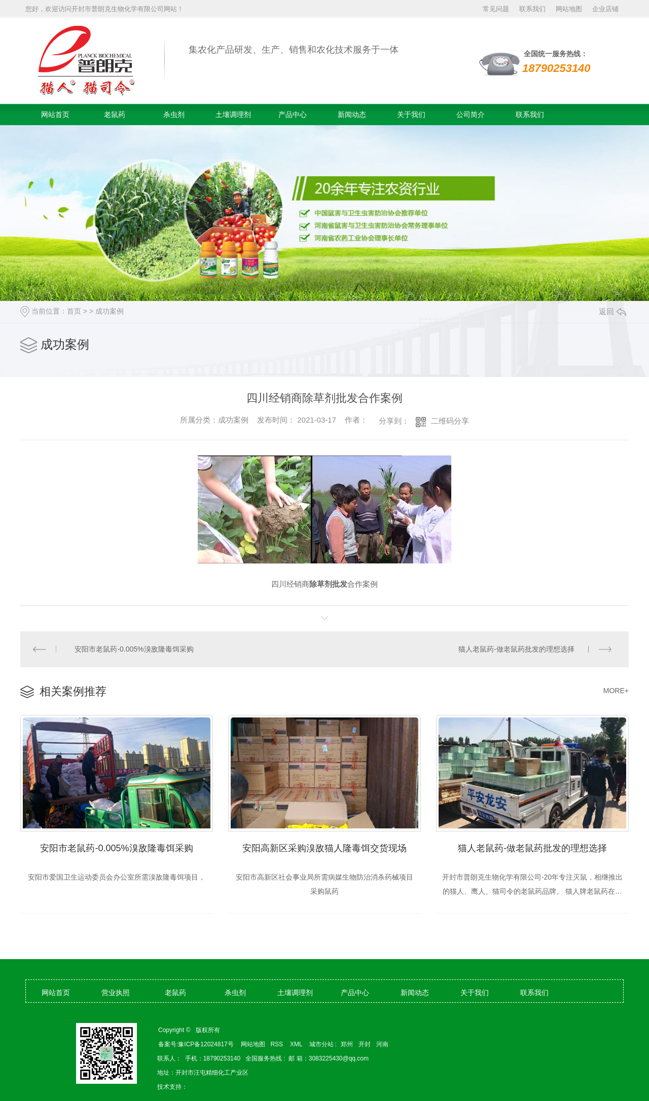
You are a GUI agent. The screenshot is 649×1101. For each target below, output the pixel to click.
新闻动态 (352, 114)
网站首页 (55, 114)
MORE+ (616, 691)
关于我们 (411, 114)
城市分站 (321, 1044)
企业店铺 (605, 9)
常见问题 (496, 9)
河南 (382, 1044)
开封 (364, 1044)
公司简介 (470, 114)
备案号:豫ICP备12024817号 (196, 1044)
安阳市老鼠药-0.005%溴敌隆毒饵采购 (134, 649)
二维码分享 (450, 420)
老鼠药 (114, 114)
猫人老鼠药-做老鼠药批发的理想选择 (516, 649)
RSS (277, 1044)
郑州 (347, 1044)
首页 (74, 311)
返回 (612, 311)
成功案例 (109, 311)
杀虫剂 (174, 114)
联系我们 (532, 9)
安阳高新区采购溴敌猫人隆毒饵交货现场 (324, 848)
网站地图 (569, 9)
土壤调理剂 (233, 114)
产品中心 (292, 114)
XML (297, 1044)
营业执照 (115, 993)
